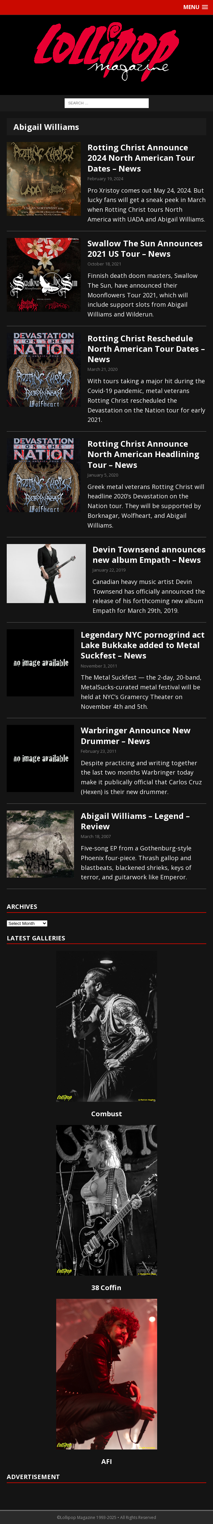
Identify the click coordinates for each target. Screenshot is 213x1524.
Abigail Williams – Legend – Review (135, 821)
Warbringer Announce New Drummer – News (136, 735)
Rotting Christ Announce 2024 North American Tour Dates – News (141, 158)
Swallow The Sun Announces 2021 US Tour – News (145, 248)
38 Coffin (106, 1287)
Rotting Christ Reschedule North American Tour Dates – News (146, 348)
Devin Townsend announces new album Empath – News (149, 554)
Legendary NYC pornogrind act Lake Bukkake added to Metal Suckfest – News (143, 645)
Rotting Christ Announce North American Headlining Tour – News (143, 454)
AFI (106, 1461)
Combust (106, 1113)
